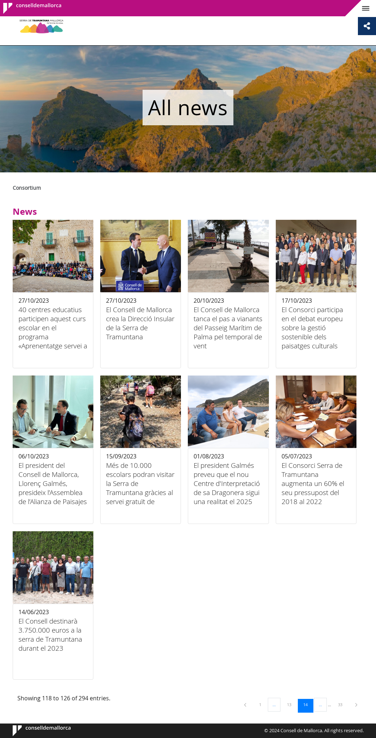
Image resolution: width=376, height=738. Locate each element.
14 (308, 704)
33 (343, 704)
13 (292, 704)
